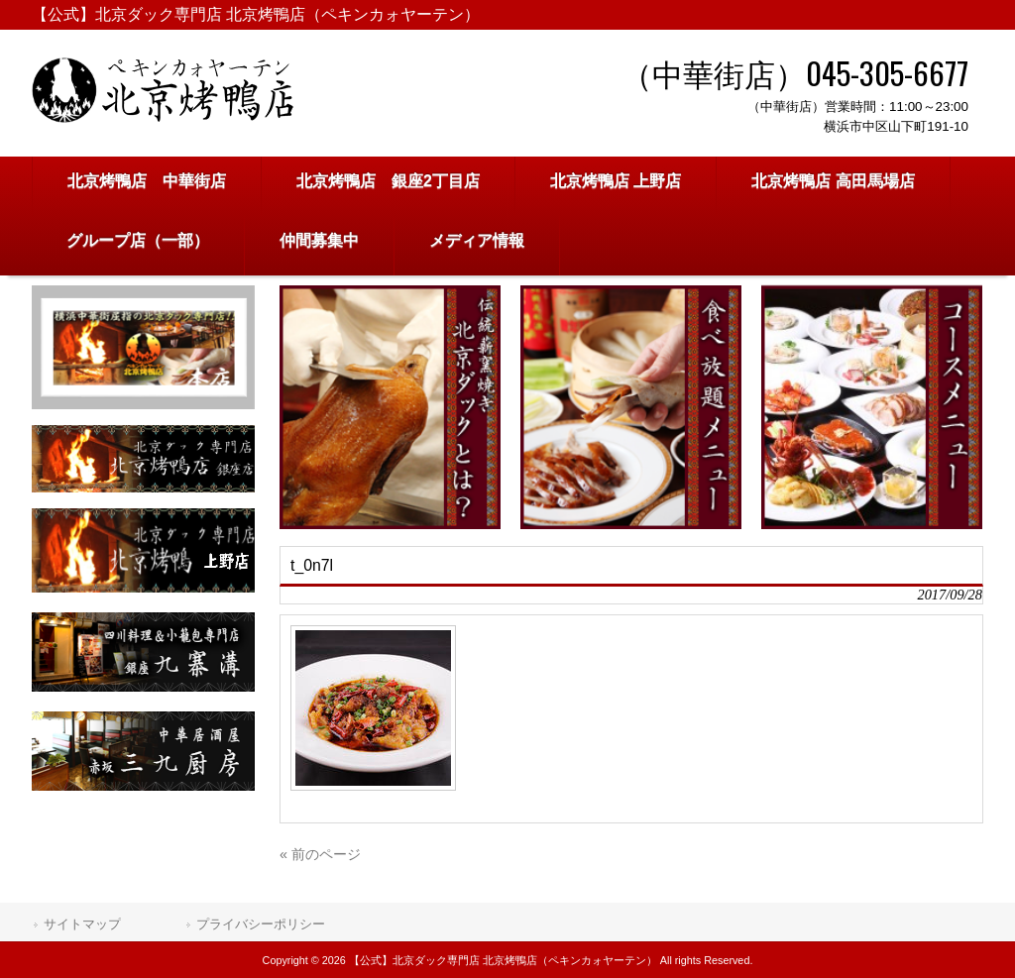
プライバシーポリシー (260, 924)
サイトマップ (82, 924)
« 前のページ (320, 854)
